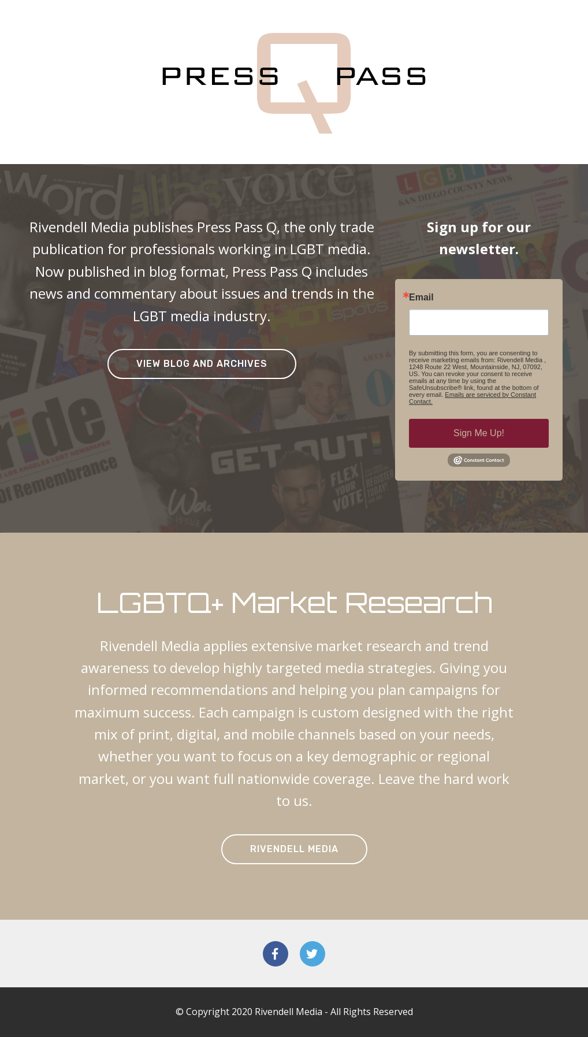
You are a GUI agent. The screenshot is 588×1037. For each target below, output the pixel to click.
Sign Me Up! (478, 433)
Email (421, 297)
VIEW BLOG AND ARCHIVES (201, 363)
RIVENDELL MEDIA (294, 848)
